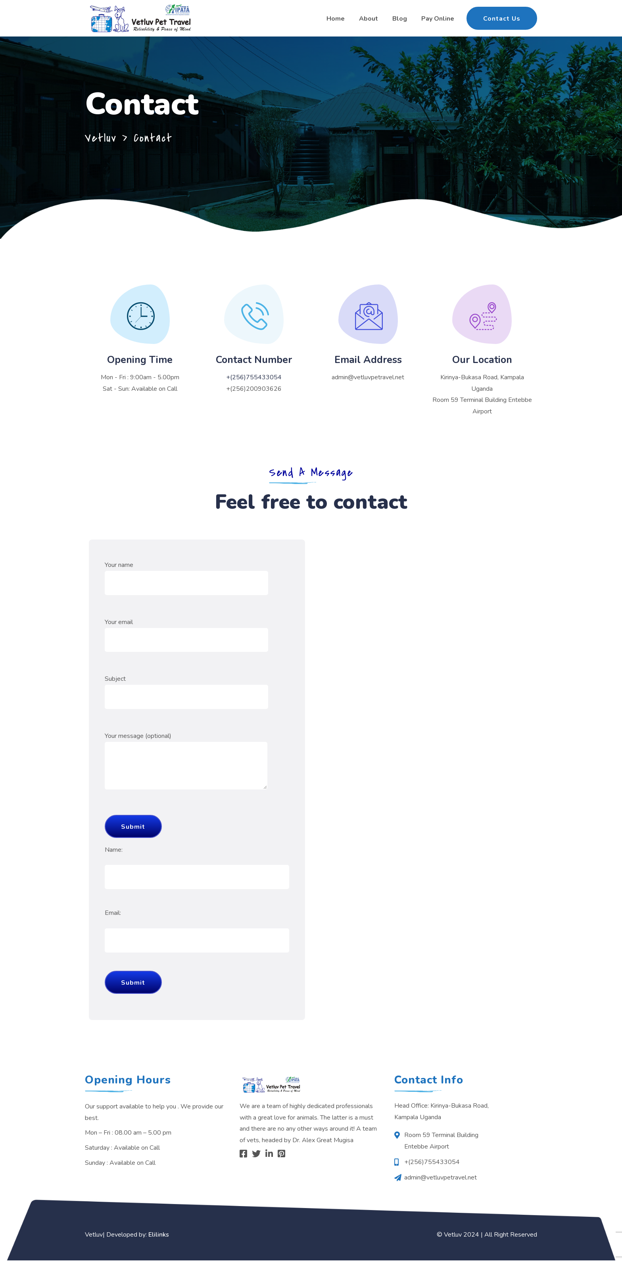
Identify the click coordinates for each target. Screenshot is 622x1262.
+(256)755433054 (254, 377)
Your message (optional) (186, 769)
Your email (186, 632)
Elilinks (158, 1236)
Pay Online (437, 18)
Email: (113, 914)
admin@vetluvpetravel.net (368, 377)
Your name (186, 575)
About (368, 18)
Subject (186, 689)
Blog (399, 18)
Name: (114, 851)
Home (335, 18)
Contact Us (501, 18)
